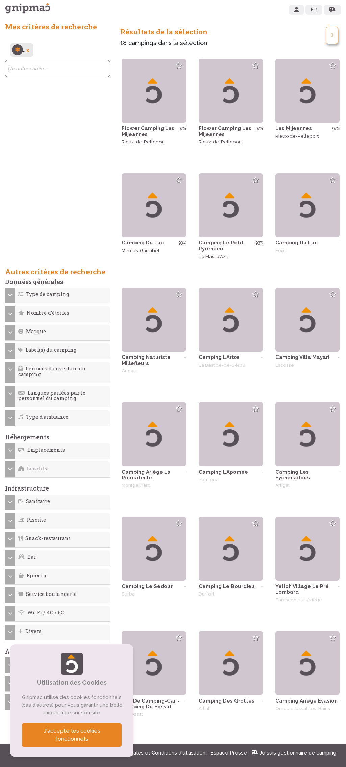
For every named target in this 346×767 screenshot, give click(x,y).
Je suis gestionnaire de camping (294, 753)
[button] (57, 294)
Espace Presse (229, 753)
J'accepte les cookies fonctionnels (72, 735)
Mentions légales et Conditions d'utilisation (154, 753)
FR (314, 10)
